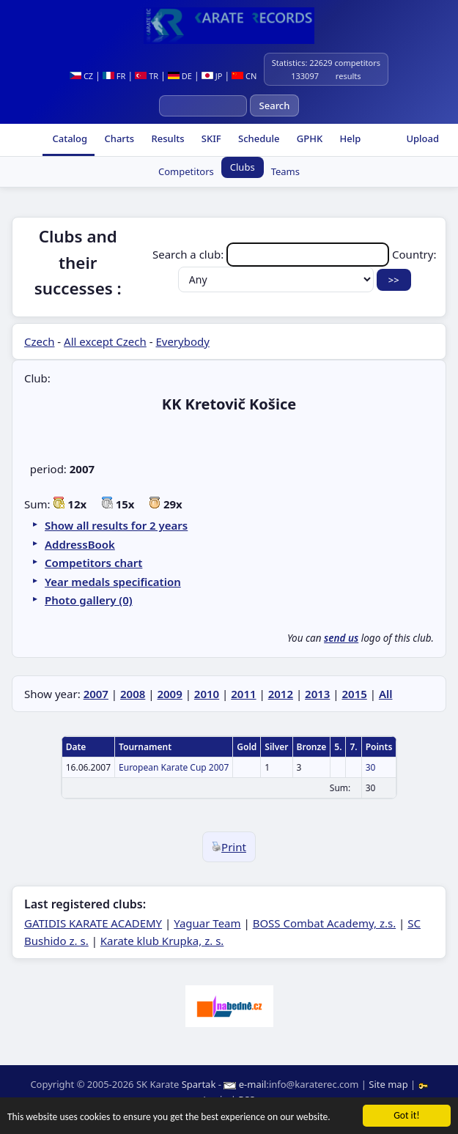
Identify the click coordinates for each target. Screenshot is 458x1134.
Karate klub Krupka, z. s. (162, 940)
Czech (39, 341)
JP (212, 75)
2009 (169, 693)
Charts (118, 138)
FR (114, 75)
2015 (353, 693)
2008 (132, 693)
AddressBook (80, 544)
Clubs (242, 167)
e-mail (253, 1084)
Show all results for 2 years (116, 525)
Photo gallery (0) (89, 600)
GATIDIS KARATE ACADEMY (93, 923)
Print (229, 847)
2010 (206, 693)
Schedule (258, 138)
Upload (422, 138)
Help (349, 138)
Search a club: (272, 254)
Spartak (199, 1084)
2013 (317, 693)
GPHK (308, 138)
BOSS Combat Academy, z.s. (324, 923)
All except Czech (105, 341)
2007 (96, 693)
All (386, 693)
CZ (81, 75)
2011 (243, 693)
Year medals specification (113, 581)
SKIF (210, 138)
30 (371, 767)
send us (341, 638)
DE (180, 75)
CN (244, 75)
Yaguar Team (207, 923)
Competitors (186, 171)
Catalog (68, 138)
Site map (388, 1084)
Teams (285, 171)
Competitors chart (93, 562)
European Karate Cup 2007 (174, 767)
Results (166, 138)
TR (146, 75)
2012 (280, 693)
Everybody (182, 341)
